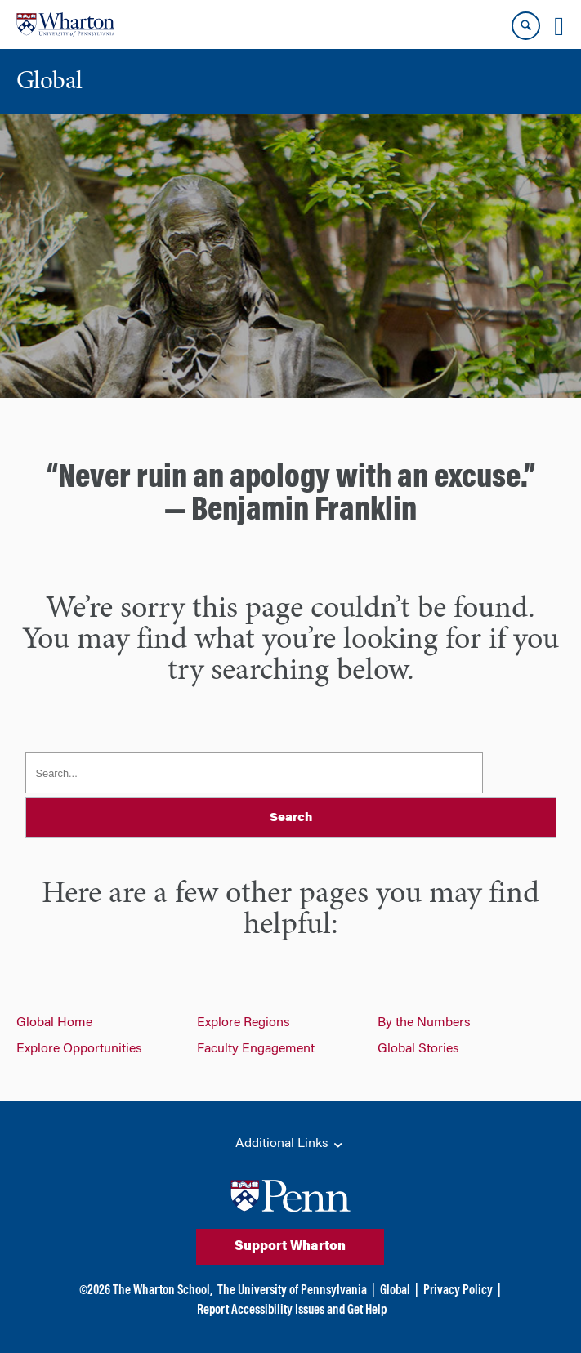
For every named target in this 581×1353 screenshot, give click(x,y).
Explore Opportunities (79, 1049)
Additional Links (290, 1144)
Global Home (54, 1022)
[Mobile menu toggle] (559, 26)
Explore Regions (243, 1022)
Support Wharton (290, 1246)
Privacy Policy (458, 1290)
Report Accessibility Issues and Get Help (292, 1310)
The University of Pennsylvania (292, 1290)
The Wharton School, (162, 1290)
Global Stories (418, 1049)
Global (395, 1290)
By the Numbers (424, 1022)
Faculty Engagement (256, 1049)
